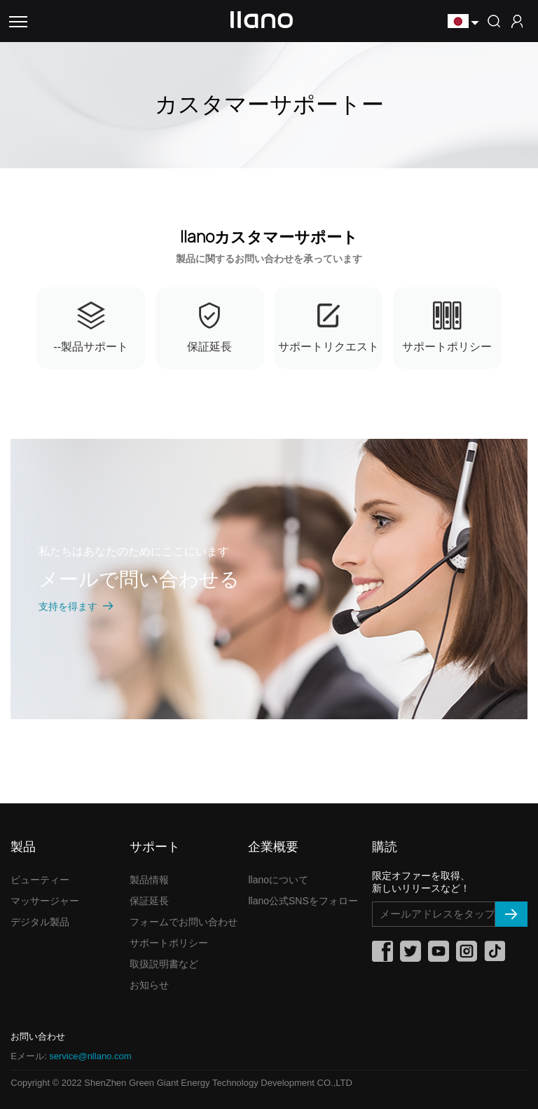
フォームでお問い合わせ (183, 921)
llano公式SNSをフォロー (302, 900)
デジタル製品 (40, 921)
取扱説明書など (164, 963)
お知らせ (149, 985)
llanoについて (278, 879)
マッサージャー (45, 900)
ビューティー (40, 879)
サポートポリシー (169, 942)
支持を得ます (77, 606)
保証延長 (149, 900)
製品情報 (149, 879)
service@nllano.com (90, 1056)
